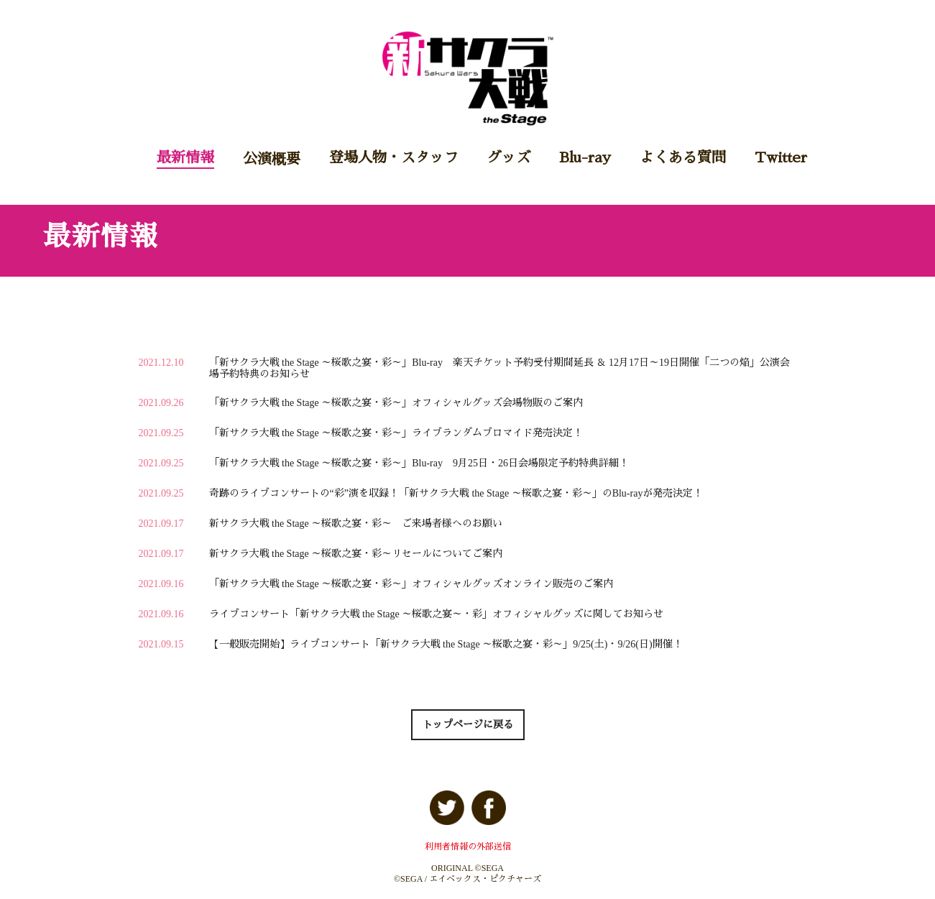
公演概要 (271, 159)
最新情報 (185, 157)
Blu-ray (585, 157)
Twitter (781, 157)
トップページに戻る (468, 724)
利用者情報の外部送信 (468, 847)
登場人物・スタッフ (394, 157)
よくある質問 (683, 157)
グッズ (508, 157)
